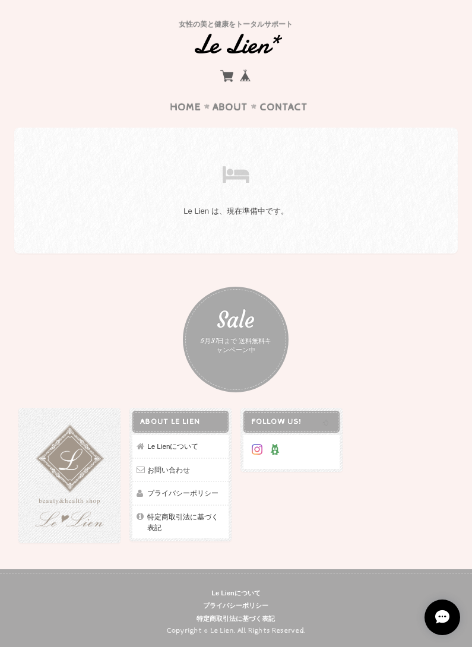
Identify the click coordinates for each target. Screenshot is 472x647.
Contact (283, 107)
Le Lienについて (172, 446)
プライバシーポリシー (182, 493)
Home (185, 107)
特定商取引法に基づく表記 (182, 522)
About (230, 107)
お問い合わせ (168, 470)
